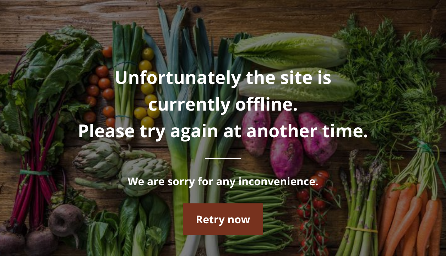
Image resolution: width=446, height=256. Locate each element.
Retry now (223, 219)
